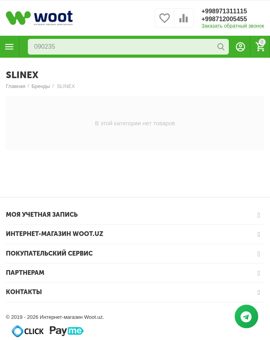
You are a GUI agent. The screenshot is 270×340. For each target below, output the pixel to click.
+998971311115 (224, 11)
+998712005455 (224, 19)
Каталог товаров (9, 46)
